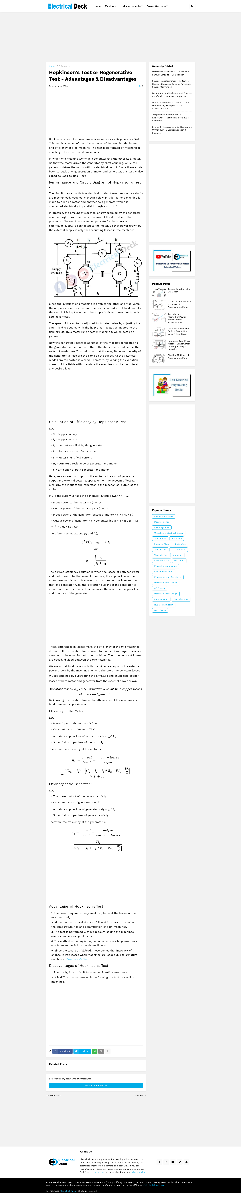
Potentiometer (161, 599)
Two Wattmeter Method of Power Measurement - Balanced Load (177, 318)
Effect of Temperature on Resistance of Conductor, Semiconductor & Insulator (172, 130)
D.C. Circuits (160, 610)
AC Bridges (159, 588)
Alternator (177, 555)
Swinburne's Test (77, 959)
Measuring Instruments (165, 566)
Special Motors (181, 599)
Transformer (160, 538)
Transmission (160, 555)
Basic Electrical (161, 560)
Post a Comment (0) (96, 1085)
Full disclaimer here (153, 1185)
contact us (98, 1172)
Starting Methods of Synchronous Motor (178, 356)
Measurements (161, 522)
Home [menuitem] (97, 6)
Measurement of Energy (165, 594)
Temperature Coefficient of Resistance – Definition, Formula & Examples (170, 117)
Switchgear (180, 544)
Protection (177, 538)
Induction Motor (162, 544)
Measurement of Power (165, 583)
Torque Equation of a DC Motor (179, 290)
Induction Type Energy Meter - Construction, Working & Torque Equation (179, 345)
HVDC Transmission (163, 605)
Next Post (139, 1095)
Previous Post (54, 1095)
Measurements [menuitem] (132, 6)
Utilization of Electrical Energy (168, 533)
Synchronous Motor (163, 571)
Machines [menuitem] (111, 6)
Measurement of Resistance (167, 577)
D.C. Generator (64, 66)
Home (52, 66)
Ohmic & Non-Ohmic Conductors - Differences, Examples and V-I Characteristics (170, 105)
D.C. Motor (179, 560)
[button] (192, 6)
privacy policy (138, 1172)
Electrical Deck (68, 1191)
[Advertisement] (120, 37)
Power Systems (161, 527)
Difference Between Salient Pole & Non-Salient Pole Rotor (178, 331)
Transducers (160, 549)
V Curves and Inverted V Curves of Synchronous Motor (180, 304)
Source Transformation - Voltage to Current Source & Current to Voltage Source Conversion (171, 84)
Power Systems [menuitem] (156, 6)
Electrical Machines (163, 516)
